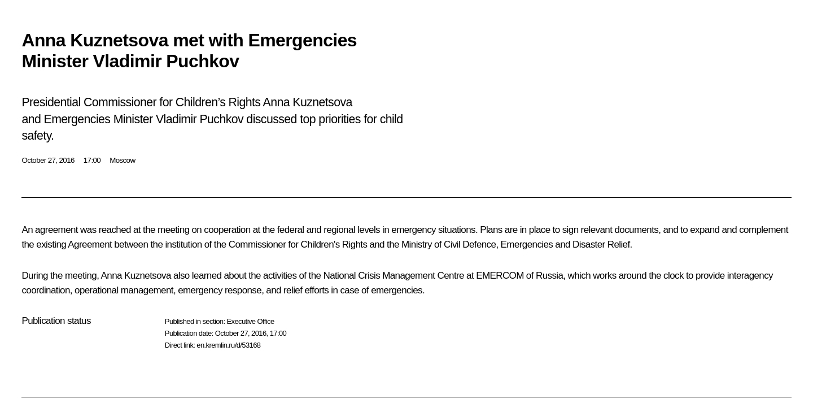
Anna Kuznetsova (136, 275)
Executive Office (250, 321)
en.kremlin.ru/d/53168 (228, 345)
